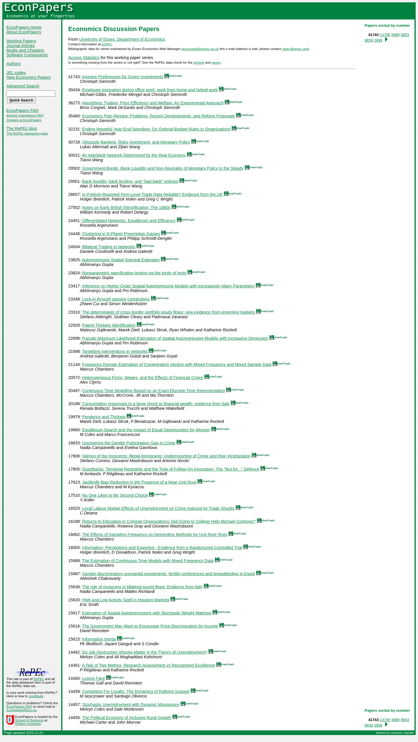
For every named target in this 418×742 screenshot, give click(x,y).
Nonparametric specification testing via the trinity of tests (134, 273)
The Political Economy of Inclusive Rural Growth (126, 717)
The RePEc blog (21, 128)
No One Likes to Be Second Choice (115, 495)
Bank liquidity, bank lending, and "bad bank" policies (130, 181)
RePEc (38, 679)
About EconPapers (23, 32)
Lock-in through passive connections (116, 299)
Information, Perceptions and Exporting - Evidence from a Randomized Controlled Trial (162, 547)
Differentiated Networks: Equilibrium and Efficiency (129, 220)
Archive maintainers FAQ (24, 115)
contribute (36, 696)
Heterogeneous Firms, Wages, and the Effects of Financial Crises (142, 377)
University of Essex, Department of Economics (122, 39)
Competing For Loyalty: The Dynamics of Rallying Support (136, 691)
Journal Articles (20, 45)
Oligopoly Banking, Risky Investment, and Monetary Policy (136, 142)
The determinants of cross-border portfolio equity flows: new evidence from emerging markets (168, 312)
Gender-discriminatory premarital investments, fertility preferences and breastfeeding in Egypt (168, 573)
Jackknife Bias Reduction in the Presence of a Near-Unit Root (139, 482)
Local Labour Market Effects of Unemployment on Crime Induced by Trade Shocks (158, 508)
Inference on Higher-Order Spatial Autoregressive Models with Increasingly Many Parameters (168, 286)
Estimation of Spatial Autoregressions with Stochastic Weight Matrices (146, 613)
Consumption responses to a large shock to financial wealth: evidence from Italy (156, 403)
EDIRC (107, 44)
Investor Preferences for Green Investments (122, 76)
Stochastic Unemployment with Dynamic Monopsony (130, 704)
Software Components (27, 55)
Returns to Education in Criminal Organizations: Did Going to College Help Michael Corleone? (169, 521)
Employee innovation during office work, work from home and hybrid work (150, 89)
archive (198, 62)
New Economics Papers (28, 77)
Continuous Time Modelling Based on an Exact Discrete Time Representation (153, 390)
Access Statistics (84, 57)
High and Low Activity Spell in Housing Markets (125, 600)
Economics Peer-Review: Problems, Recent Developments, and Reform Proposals (158, 116)
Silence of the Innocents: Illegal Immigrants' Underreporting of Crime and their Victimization (166, 456)
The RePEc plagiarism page (27, 133)
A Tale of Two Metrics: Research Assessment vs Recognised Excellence (148, 665)
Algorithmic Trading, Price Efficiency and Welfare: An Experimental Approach (153, 103)
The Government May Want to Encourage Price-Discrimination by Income (150, 626)
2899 (378, 40)
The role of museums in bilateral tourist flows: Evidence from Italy (142, 586)
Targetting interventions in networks (115, 351)
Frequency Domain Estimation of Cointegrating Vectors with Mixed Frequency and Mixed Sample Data (176, 364)
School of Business (29, 720)
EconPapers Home (24, 27)
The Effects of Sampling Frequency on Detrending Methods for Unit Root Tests (154, 534)
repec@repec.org (295, 49)
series (216, 62)
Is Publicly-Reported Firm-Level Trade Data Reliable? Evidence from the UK (152, 194)
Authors (13, 63)
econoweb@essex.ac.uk (200, 49)
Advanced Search (22, 86)
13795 (385, 35)
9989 (395, 35)
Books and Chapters (25, 50)
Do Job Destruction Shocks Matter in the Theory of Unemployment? (144, 652)
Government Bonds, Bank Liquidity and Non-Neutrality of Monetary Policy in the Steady (163, 168)
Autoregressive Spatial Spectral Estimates (121, 260)
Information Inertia (99, 639)
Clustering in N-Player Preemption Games (121, 233)
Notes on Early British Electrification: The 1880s (126, 207)
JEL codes (16, 72)
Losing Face (93, 678)
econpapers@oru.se (21, 710)
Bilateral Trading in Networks (108, 246)
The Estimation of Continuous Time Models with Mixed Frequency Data (148, 560)
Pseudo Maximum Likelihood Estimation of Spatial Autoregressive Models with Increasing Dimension (175, 338)
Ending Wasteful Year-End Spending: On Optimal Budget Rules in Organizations (156, 129)
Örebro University (28, 723)
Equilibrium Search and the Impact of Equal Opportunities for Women (146, 430)
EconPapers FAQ (22, 110)
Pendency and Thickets (103, 416)
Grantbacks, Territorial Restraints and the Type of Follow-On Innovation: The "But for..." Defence (170, 469)
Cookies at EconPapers (23, 120)
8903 (405, 35)
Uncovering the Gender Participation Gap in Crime (128, 443)
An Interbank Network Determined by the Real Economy (134, 155)
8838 (369, 40)
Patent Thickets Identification (109, 325)
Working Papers (21, 41)
